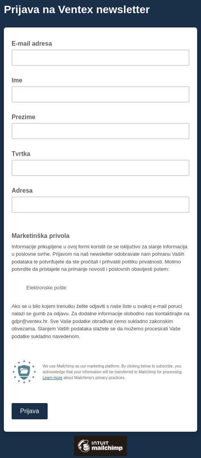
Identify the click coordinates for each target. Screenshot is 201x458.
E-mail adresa (34, 43)
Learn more (52, 378)
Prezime (23, 117)
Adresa (22, 190)
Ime (17, 80)
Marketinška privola (40, 235)
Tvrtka (21, 153)
